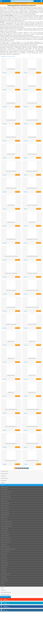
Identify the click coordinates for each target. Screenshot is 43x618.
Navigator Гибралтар (32, 358)
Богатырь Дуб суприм (32, 68)
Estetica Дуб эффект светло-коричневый (11, 256)
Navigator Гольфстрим (11, 375)
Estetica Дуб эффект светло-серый (32, 239)
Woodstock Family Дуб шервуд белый (32, 426)
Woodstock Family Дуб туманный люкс (11, 443)
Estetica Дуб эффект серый (11, 239)
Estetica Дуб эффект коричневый (32, 256)
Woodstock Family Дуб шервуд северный (32, 409)
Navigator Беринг (11, 358)
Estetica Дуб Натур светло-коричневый (32, 307)
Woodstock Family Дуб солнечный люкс (32, 443)
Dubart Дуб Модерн (11, 205)
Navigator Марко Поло (32, 392)
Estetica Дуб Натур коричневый (11, 324)
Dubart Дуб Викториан (11, 222)
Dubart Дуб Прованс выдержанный (32, 171)
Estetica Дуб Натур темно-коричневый (32, 290)
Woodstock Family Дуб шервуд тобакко (11, 409)
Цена (6, 56)
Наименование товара (11, 56)
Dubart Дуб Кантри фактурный (32, 205)
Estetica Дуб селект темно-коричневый (11, 273)
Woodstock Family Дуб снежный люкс (11, 460)
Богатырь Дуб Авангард (11, 154)
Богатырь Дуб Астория (11, 68)
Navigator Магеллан (11, 341)
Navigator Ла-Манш (32, 375)
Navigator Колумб (32, 341)
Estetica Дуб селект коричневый (32, 273)
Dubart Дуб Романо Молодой (11, 171)
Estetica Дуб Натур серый (11, 307)
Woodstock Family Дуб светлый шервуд (32, 460)
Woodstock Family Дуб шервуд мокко (11, 426)
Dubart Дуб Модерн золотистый (32, 188)
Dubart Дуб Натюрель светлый (11, 188)
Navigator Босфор (11, 392)
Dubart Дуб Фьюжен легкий (32, 154)
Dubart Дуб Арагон (32, 222)
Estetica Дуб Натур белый (32, 324)
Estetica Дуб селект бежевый (11, 290)
